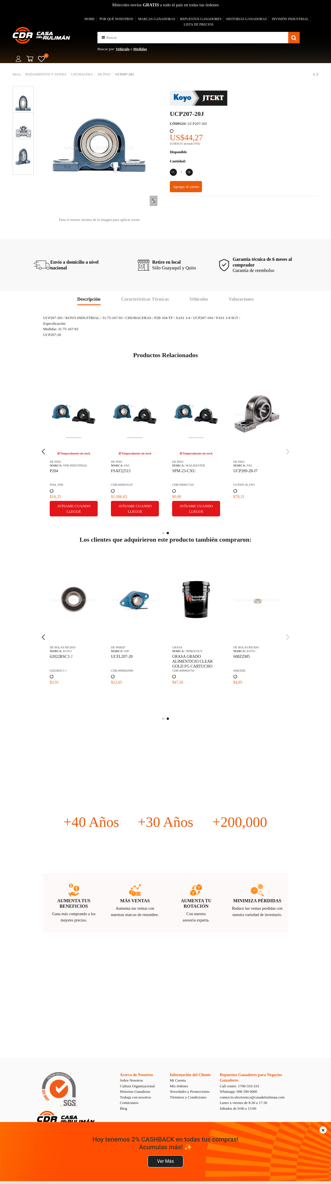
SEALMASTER (195, 465)
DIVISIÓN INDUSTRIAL (290, 19)
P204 (54, 471)
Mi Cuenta (178, 1080)
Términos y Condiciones (188, 1097)
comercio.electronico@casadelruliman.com (252, 1097)
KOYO (67, 651)
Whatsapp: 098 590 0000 (238, 1091)
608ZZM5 (241, 656)
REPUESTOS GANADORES (201, 19)
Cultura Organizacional (137, 1086)
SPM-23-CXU (183, 471)
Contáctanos (129, 1103)
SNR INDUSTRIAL (75, 465)
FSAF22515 (120, 471)
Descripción (89, 299)
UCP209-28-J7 (245, 471)
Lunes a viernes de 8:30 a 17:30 (243, 1103)
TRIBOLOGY (194, 651)
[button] (103, 37)
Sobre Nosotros (131, 1080)
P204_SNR (56, 484)
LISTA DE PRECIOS (198, 24)
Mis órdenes (179, 1086)
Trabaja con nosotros (135, 1097)
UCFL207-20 (121, 656)
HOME (89, 19)
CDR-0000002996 (122, 670)
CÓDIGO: (178, 123)
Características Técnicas (145, 299)
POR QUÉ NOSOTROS (116, 19)
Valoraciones (241, 299)
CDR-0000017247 (183, 484)
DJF (126, 651)
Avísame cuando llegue (74, 509)
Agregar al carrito (186, 186)
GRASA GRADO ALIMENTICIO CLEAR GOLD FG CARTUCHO (192, 661)
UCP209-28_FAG (244, 484)
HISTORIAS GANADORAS (246, 19)
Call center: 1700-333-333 (239, 1086)
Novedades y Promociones (190, 1091)
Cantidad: (178, 161)
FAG (127, 465)
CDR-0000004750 (183, 670)
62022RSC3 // (61, 656)
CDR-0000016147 (122, 484)
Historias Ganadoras (135, 1091)
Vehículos (198, 299)
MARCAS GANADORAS (156, 19)
